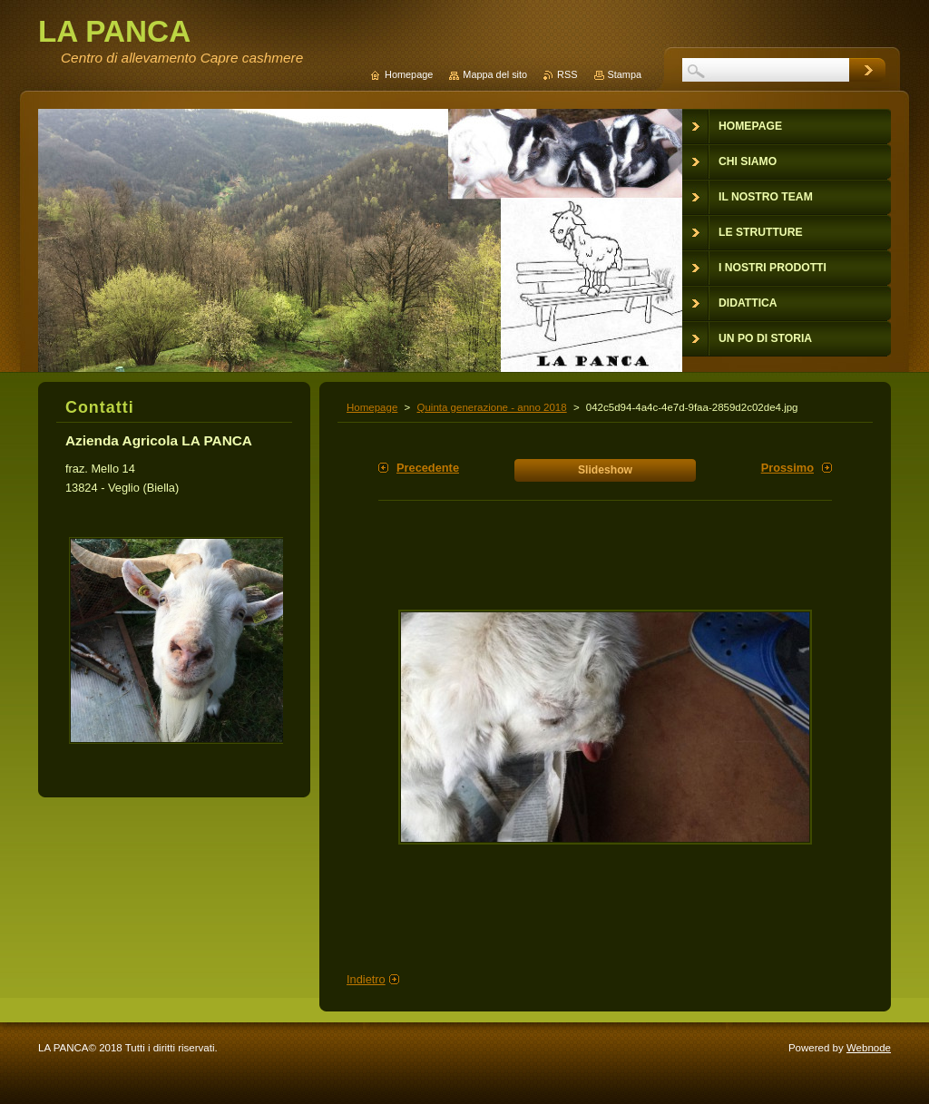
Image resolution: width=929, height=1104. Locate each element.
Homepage (372, 407)
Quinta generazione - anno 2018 (491, 407)
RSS (567, 74)
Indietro (366, 979)
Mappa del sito (495, 74)
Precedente (427, 467)
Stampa (624, 74)
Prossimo (787, 467)
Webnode (868, 1047)
